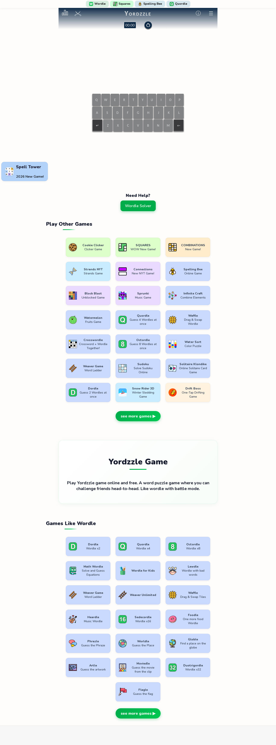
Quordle (178, 4)
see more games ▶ (138, 392)
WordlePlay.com (145, 693)
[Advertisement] (138, 149)
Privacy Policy (139, 703)
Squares (121, 4)
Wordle (97, 4)
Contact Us (165, 703)
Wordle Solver (138, 205)
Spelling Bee (150, 4)
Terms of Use (112, 703)
